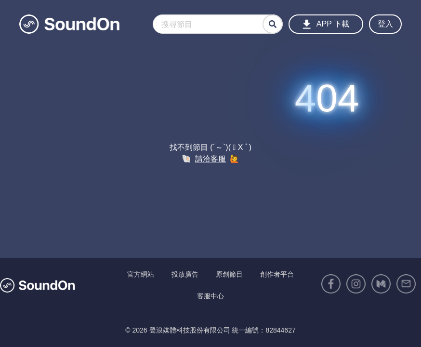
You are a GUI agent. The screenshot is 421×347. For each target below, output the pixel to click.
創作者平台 (277, 274)
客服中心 (210, 296)
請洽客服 (210, 159)
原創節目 (229, 274)
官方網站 (140, 274)
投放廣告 (184, 274)
